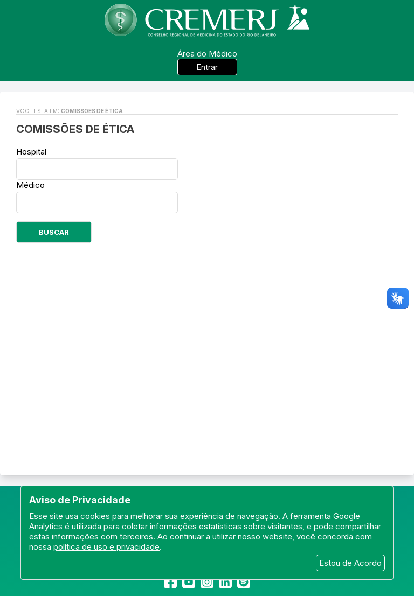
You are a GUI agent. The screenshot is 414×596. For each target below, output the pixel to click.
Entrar (207, 67)
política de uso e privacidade (106, 547)
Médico (30, 185)
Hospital (31, 151)
